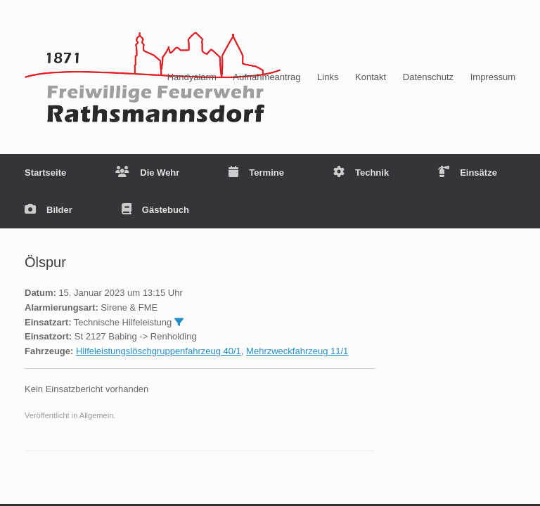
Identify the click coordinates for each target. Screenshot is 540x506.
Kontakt (370, 77)
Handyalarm (192, 77)
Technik (361, 172)
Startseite (45, 172)
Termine (256, 172)
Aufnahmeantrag (266, 77)
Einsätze (467, 172)
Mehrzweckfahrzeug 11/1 (297, 351)
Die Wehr (147, 172)
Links (327, 77)
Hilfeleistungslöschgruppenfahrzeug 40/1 (158, 351)
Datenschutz (428, 77)
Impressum (492, 77)
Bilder (48, 210)
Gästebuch (155, 210)
